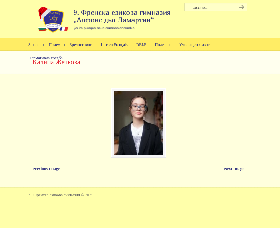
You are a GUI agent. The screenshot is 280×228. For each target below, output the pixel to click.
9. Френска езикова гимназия (102, 17)
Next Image (234, 168)
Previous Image (46, 168)
